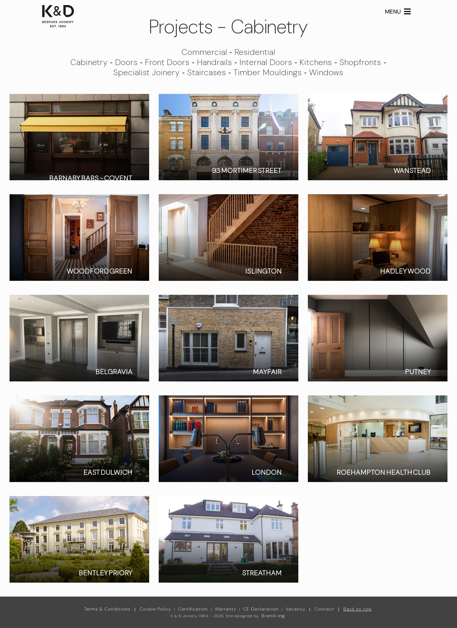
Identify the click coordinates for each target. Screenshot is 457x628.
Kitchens (316, 62)
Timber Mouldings (268, 72)
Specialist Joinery (146, 72)
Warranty (225, 609)
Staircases (206, 72)
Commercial (204, 52)
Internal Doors (266, 62)
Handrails (214, 62)
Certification (193, 609)
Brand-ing (273, 615)
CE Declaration (261, 609)
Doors (126, 62)
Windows (326, 72)
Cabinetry (89, 62)
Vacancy (295, 609)
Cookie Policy (155, 609)
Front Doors (167, 62)
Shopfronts (360, 62)
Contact (324, 609)
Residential (255, 52)
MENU (398, 12)
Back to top (357, 609)
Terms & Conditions (107, 609)
